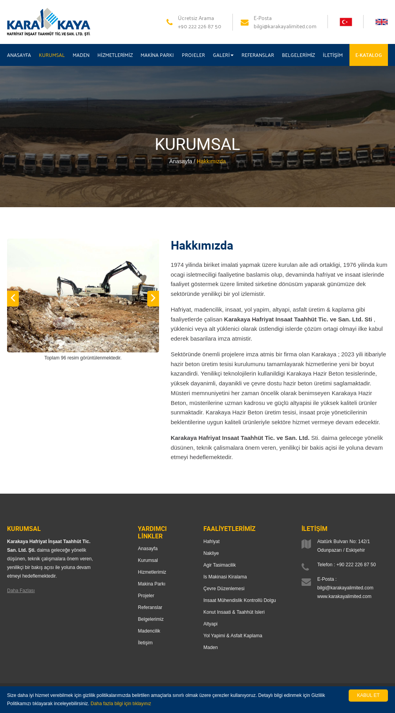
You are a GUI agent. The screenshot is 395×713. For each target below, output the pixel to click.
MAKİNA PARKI (157, 54)
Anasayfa (147, 548)
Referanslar (150, 607)
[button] (13, 298)
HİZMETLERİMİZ (115, 54)
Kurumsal (148, 560)
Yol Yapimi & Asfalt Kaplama (232, 635)
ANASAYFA (19, 54)
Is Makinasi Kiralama (225, 577)
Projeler (146, 595)
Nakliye (211, 553)
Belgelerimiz (150, 619)
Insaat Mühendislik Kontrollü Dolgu (239, 600)
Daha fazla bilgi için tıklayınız (121, 703)
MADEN (81, 54)
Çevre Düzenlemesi (224, 588)
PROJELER (193, 54)
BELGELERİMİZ (298, 54)
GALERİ (223, 54)
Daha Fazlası (21, 590)
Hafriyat (211, 541)
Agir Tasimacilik (219, 565)
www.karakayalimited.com (344, 596)
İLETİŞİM (333, 54)
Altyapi (210, 624)
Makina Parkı (151, 584)
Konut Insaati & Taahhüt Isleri (234, 612)
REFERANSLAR (257, 54)
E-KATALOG (368, 54)
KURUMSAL (52, 54)
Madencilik (149, 631)
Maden (210, 647)
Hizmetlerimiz (152, 572)
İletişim (145, 643)
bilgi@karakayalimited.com (345, 588)
